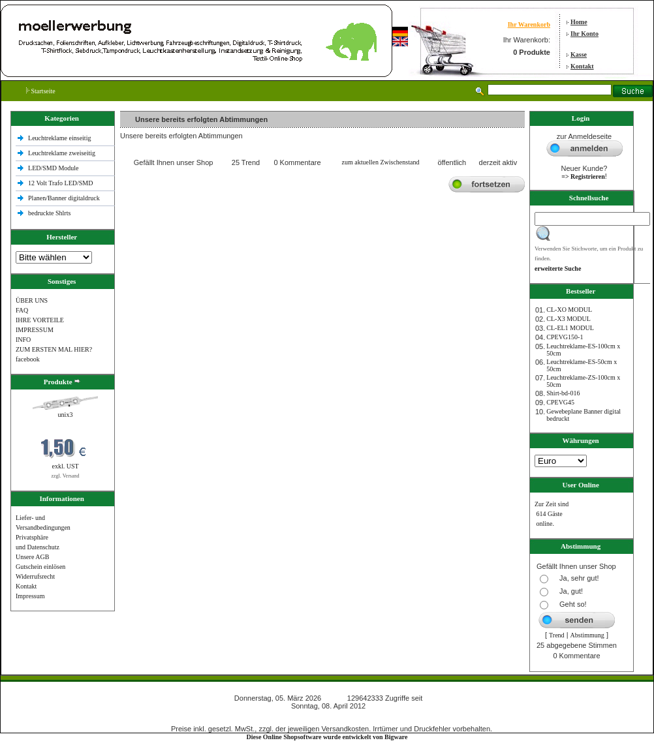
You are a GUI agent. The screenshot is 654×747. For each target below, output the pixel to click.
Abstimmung (587, 635)
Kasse (578, 54)
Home (578, 21)
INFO (23, 339)
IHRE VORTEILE (40, 320)
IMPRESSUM (35, 329)
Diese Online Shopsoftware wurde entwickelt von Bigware (327, 736)
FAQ (22, 310)
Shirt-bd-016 (563, 393)
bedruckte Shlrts (49, 213)
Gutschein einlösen (40, 566)
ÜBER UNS (32, 300)
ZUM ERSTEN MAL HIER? (54, 349)
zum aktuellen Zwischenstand (381, 162)
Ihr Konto (584, 33)
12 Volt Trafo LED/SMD (60, 183)
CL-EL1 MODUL (570, 327)
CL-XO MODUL (569, 309)
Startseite (40, 91)
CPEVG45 (560, 402)
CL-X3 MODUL (568, 318)
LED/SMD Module (53, 168)
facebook (28, 359)
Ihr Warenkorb (529, 24)
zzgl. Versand (66, 476)
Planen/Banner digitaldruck (64, 198)
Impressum (30, 596)
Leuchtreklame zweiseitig (62, 153)
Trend (557, 635)
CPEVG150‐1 (564, 337)
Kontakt (582, 66)
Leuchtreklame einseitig (60, 138)
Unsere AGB (32, 556)
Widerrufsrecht (35, 576)
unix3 (65, 414)
